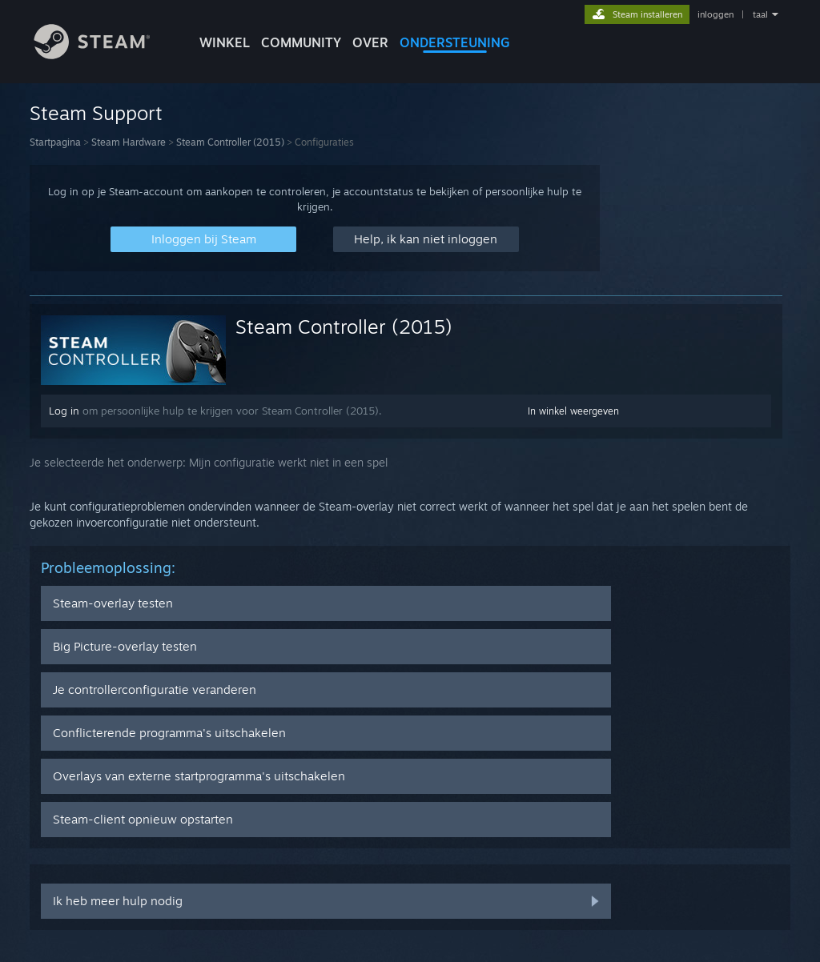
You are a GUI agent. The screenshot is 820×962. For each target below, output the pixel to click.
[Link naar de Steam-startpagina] (104, 55)
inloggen (715, 14)
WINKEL (224, 42)
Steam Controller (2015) (230, 142)
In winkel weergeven (573, 411)
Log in (64, 410)
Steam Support (96, 113)
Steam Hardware (128, 142)
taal (760, 14)
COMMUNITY (301, 42)
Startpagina (55, 142)
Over (370, 42)
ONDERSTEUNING (455, 42)
